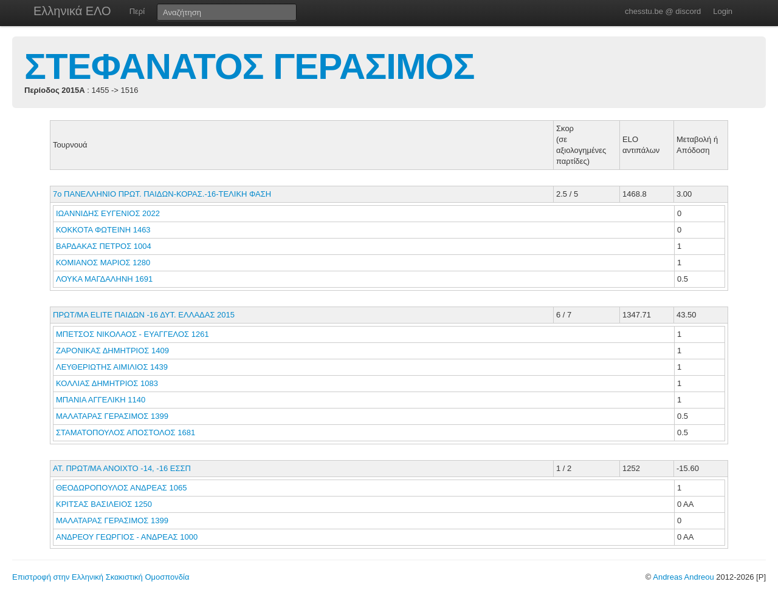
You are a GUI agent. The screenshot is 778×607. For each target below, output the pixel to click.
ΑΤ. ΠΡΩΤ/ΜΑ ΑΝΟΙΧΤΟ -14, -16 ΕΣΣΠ (122, 468)
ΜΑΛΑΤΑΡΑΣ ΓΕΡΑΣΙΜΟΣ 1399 (112, 416)
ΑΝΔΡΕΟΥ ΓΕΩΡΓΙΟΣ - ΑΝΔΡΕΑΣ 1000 (127, 536)
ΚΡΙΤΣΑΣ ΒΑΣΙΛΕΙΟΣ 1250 (104, 504)
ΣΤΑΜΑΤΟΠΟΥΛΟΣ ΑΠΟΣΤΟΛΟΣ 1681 (125, 432)
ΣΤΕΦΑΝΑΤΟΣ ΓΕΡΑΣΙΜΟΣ (249, 66)
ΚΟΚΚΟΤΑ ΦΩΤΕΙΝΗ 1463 (103, 229)
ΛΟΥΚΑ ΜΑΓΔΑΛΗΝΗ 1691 (104, 278)
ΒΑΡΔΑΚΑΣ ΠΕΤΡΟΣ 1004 (103, 246)
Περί (137, 11)
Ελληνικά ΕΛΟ (72, 11)
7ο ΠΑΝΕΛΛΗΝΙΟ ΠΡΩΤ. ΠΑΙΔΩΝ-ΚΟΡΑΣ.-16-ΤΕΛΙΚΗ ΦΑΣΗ (162, 193)
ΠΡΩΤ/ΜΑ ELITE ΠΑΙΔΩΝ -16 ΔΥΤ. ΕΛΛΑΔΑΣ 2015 (144, 314)
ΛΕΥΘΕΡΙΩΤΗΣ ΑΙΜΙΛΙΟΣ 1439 (112, 366)
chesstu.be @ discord (663, 11)
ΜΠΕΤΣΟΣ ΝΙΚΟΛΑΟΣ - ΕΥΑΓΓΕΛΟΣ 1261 (132, 334)
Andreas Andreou (683, 577)
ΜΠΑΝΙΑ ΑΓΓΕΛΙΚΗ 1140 (100, 399)
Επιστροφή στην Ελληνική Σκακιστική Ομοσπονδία (100, 577)
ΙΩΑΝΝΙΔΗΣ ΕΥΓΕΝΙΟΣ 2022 (108, 213)
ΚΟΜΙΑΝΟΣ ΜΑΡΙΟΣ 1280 (103, 262)
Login (722, 11)
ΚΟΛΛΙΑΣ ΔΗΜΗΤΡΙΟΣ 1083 (107, 383)
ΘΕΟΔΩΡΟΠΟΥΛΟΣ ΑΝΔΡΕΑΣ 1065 (121, 487)
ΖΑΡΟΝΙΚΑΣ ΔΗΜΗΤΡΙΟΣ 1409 (112, 350)
